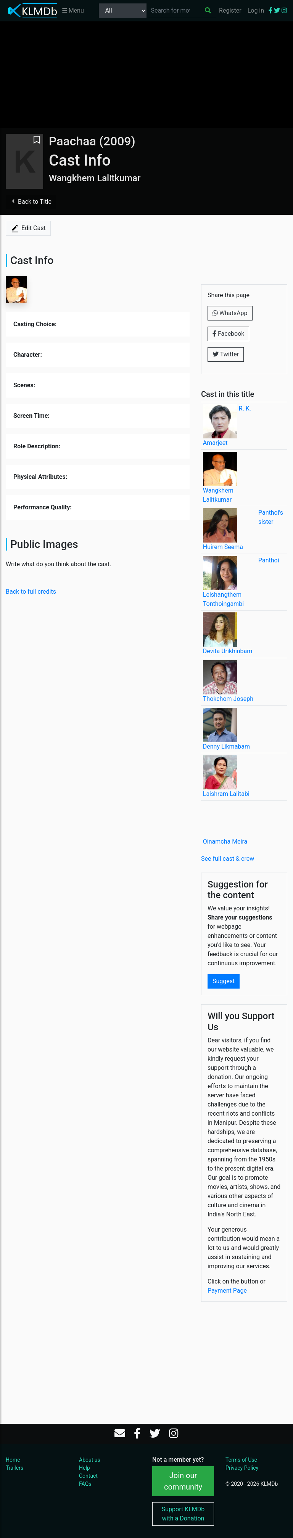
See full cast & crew (227, 858)
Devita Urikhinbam (227, 651)
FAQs (85, 1484)
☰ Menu (73, 10)
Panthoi (268, 560)
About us (89, 1460)
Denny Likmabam (226, 746)
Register (230, 10)
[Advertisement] (146, 74)
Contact (88, 1476)
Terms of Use (241, 1460)
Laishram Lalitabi (226, 793)
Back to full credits (31, 591)
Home (13, 1460)
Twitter (226, 354)
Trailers (14, 1468)
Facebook (228, 333)
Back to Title (31, 201)
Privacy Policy (241, 1468)
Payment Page (227, 1290)
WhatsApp (230, 313)
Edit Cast (28, 228)
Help (84, 1468)
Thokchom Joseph (228, 698)
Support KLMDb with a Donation (183, 1514)
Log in (256, 10)
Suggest (224, 981)
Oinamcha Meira (225, 841)
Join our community (183, 1481)
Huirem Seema (223, 547)
